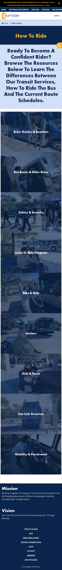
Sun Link (35, 10)
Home (3, 10)
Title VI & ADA (31, 529)
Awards (31, 555)
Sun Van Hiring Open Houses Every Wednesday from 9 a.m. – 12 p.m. (29, 5)
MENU (56, 15)
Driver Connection (31, 542)
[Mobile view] (59, 45)
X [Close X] (59, 3)
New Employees (31, 538)
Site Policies (31, 560)
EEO (31, 533)
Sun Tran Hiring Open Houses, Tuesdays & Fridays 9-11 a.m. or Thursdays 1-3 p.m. (29, 2)
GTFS (31, 546)
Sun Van (45, 10)
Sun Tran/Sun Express (19, 10)
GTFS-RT (31, 551)
